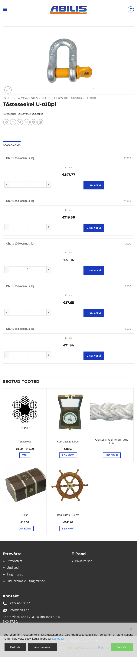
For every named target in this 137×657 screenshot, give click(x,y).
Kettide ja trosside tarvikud (62, 98)
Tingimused (15, 574)
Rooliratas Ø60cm (68, 515)
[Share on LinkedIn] (40, 122)
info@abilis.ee (19, 610)
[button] (5, 9)
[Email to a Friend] (27, 122)
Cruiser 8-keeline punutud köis (112, 441)
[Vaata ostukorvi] (131, 9)
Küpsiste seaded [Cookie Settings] (42, 647)
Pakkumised (83, 561)
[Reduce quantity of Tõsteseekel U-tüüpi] (6, 184)
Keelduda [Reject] (15, 647)
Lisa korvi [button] (68, 455)
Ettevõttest (14, 561)
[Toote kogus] (28, 184)
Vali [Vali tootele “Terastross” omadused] (24, 455)
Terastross (24, 441)
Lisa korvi (94, 185)
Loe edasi (58, 638)
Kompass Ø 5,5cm (68, 441)
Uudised (13, 567)
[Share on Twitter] (20, 122)
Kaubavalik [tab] (12, 144)
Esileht (8, 98)
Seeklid (91, 98)
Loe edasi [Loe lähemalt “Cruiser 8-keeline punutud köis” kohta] (112, 455)
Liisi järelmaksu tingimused (26, 581)
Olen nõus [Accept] (122, 647)
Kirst (25, 515)
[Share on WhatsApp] (6, 122)
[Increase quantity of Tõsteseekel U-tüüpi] (49, 184)
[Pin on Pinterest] (33, 122)
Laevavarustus (27, 98)
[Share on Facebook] (13, 122)
